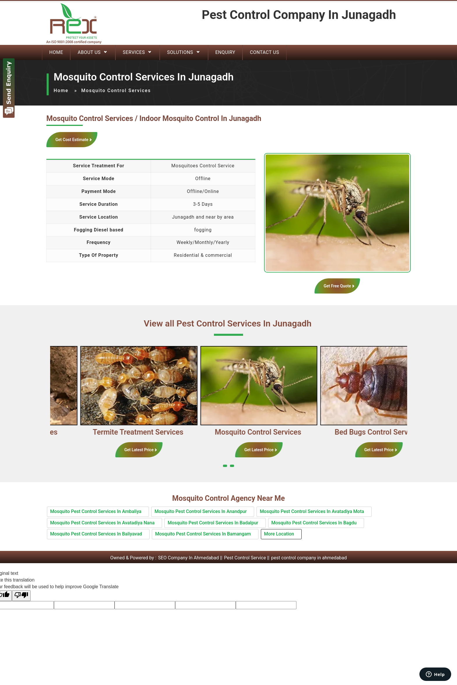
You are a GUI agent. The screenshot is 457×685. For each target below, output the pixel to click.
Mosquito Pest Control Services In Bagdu (313, 523)
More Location (279, 534)
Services (134, 52)
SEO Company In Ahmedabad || (190, 558)
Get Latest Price (160, 449)
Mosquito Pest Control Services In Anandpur (200, 511)
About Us (89, 52)
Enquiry (225, 52)
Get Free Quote (337, 286)
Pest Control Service (245, 558)
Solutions (180, 52)
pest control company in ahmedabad (309, 558)
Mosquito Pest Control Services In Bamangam (203, 534)
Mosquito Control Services (280, 432)
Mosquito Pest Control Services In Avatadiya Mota (312, 511)
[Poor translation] (21, 595)
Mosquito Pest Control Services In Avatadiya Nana (102, 523)
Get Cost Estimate (71, 139)
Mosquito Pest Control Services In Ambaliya (95, 511)
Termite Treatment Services (160, 432)
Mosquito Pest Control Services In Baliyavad (96, 534)
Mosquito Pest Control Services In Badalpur (213, 523)
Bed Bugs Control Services (399, 432)
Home (56, 52)
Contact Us (264, 52)
